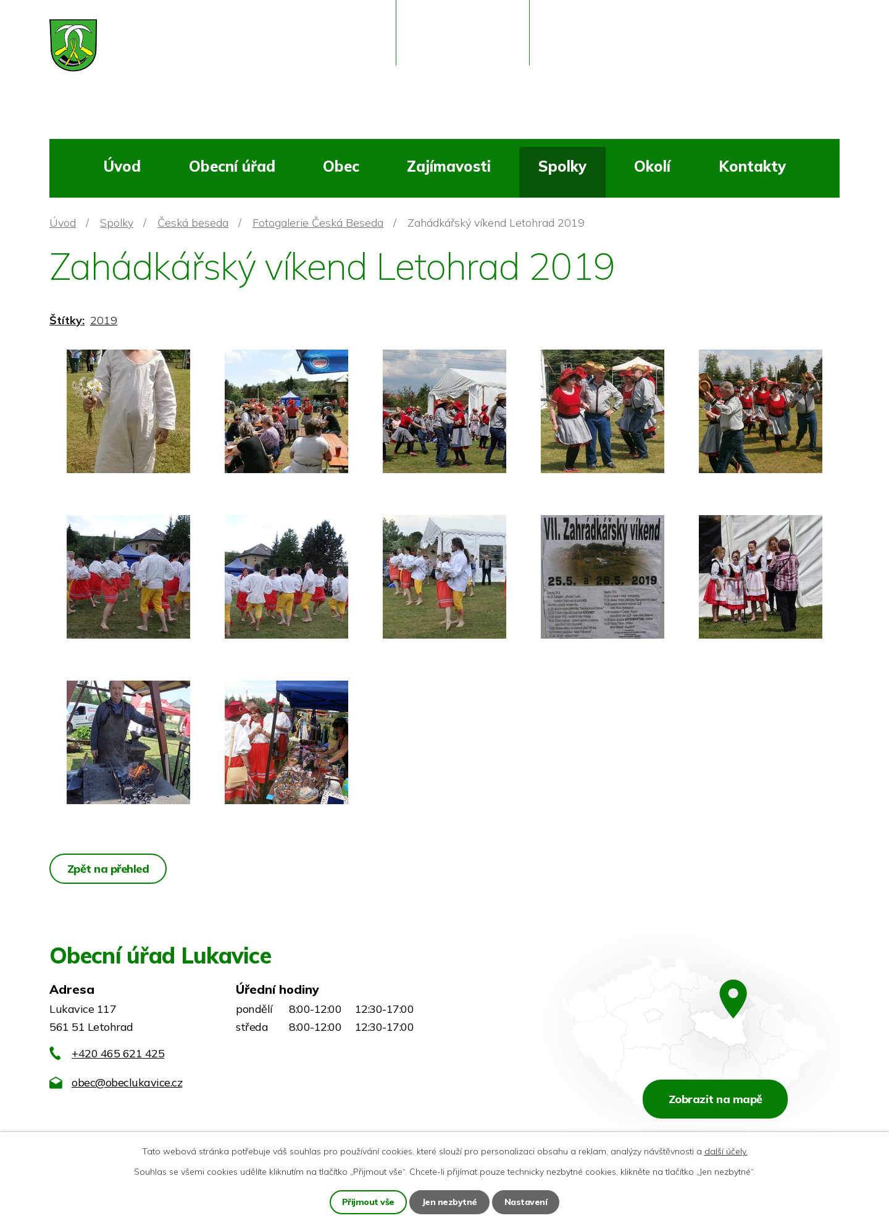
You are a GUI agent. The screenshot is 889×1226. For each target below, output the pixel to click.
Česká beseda (192, 223)
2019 (103, 320)
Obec (341, 166)
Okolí (652, 166)
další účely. (726, 1151)
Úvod (122, 166)
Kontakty (752, 166)
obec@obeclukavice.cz (127, 1082)
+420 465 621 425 (118, 1053)
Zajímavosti (449, 166)
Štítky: (67, 320)
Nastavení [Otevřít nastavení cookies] (526, 1201)
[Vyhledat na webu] (762, 53)
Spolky (562, 166)
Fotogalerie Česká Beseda (318, 223)
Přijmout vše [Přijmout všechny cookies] (368, 1201)
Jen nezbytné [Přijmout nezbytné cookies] (449, 1201)
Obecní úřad (232, 166)
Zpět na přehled (108, 869)
